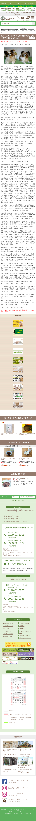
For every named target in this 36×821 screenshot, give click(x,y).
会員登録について (8, 626)
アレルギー (32, 38)
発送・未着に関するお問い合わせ (13, 518)
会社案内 (21, 628)
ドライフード (23, 497)
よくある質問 (7, 631)
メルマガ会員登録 (24, 623)
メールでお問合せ (15, 564)
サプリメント (15, 497)
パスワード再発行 (8, 634)
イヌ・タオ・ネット (25, 638)
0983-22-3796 (25, 772)
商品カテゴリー (7, 636)
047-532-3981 (25, 756)
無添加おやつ (31, 497)
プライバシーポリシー (25, 813)
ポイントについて (8, 628)
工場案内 (21, 626)
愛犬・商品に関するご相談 (11, 516)
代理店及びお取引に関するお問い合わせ (15, 521)
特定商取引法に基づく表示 (11, 813)
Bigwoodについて (8, 623)
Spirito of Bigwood (24, 635)
